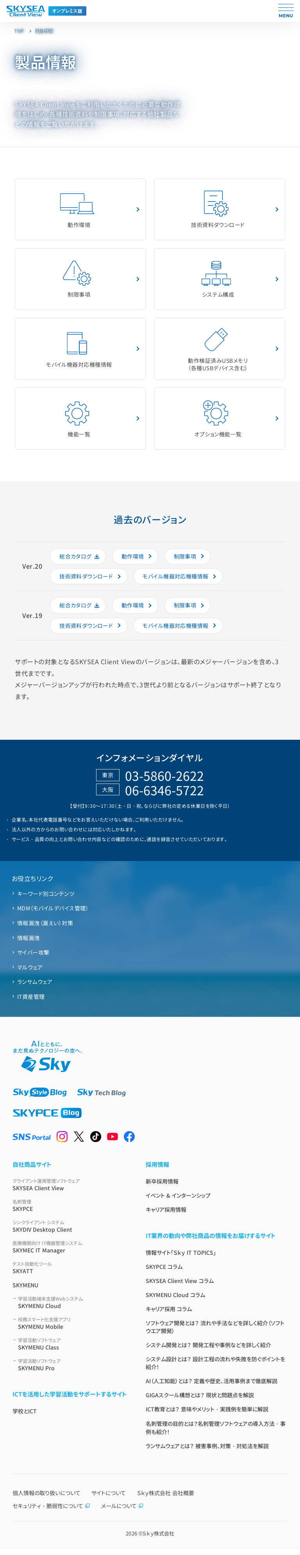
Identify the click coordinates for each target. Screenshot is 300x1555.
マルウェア (30, 972)
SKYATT (69, 1273)
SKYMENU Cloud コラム (175, 1300)
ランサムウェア (34, 987)
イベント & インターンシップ (178, 1201)
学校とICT (24, 1416)
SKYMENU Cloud (72, 1308)
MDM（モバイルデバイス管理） (53, 913)
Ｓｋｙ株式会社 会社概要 (165, 1498)
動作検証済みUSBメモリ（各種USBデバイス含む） (218, 351)
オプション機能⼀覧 (217, 422)
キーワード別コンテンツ (45, 899)
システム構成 (216, 280)
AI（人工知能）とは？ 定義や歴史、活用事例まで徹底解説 (211, 1386)
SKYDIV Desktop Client (69, 1231)
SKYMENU (25, 1290)
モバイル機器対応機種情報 (79, 351)
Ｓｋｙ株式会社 (158, 1538)
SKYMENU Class (72, 1349)
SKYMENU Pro (72, 1370)
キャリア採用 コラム (169, 1314)
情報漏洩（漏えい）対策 (45, 928)
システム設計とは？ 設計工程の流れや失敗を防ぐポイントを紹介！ (215, 1368)
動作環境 (77, 210)
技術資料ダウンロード (218, 210)
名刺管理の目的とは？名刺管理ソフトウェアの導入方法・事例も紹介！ (216, 1433)
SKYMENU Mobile (72, 1328)
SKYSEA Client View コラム (180, 1286)
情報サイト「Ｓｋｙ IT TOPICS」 (181, 1258)
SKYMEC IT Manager (69, 1252)
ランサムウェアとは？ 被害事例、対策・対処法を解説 (207, 1451)
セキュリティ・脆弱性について (51, 1511)
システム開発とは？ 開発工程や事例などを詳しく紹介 (208, 1350)
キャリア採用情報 (166, 1215)
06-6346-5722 (164, 795)
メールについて (122, 1511)
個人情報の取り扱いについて (46, 1498)
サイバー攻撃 (33, 957)
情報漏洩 (28, 943)
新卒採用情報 (162, 1187)
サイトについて (108, 1498)
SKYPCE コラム (164, 1272)
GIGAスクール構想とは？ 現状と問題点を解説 (200, 1400)
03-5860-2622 (164, 780)
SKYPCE (69, 1211)
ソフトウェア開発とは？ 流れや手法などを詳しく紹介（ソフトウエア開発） (215, 1332)
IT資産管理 (31, 1001)
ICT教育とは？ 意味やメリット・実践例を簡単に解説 (207, 1414)
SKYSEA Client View (69, 1190)
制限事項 (77, 280)
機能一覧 (77, 422)
